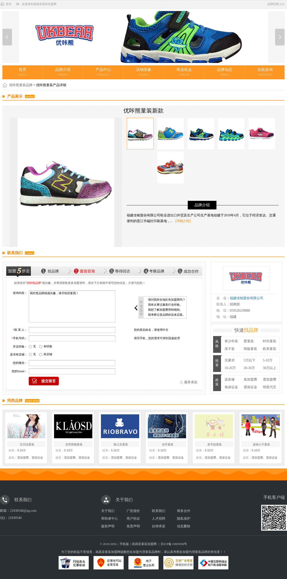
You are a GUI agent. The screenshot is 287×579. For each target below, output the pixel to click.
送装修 (230, 379)
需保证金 (250, 387)
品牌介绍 (63, 71)
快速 (246, 330)
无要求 (230, 360)
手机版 (124, 544)
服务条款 (191, 382)
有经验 (48, 346)
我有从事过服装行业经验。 (165, 304)
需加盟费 (269, 379)
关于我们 (108, 511)
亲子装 (230, 349)
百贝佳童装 (27, 444)
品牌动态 (224, 71)
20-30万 (249, 368)
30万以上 (269, 368)
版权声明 (108, 526)
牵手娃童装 (214, 444)
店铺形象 (143, 71)
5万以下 (249, 360)
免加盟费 (250, 379)
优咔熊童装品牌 (21, 85)
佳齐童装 (167, 444)
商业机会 (184, 71)
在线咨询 (265, 71)
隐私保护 (183, 518)
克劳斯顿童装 (74, 444)
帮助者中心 (109, 518)
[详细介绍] (183, 221)
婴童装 (249, 341)
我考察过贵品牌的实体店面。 (166, 314)
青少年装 (231, 341)
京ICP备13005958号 (173, 544)
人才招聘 (158, 518)
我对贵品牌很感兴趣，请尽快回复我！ (72, 306)
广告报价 (133, 511)
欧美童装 (269, 349)
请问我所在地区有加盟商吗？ (166, 299)
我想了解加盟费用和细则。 (165, 309)
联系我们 (158, 511)
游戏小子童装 (261, 444)
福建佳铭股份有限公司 (246, 298)
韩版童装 (250, 349)
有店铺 (48, 354)
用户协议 (133, 518)
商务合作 (183, 511)
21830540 (15, 518)
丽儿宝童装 (121, 444)
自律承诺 (158, 526)
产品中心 (103, 71)
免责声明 (133, 526)
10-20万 (230, 368)
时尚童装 (269, 341)
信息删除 (183, 526)
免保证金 (231, 387)
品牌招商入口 (276, 4)
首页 (5, 4)
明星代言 (269, 387)
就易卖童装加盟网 (144, 544)
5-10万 (267, 360)
